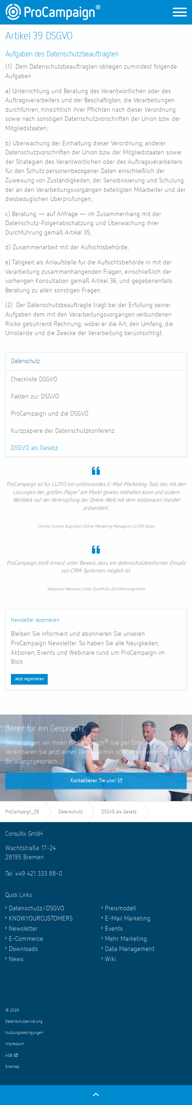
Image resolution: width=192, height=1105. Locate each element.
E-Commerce (26, 939)
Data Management (129, 949)
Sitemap (12, 1067)
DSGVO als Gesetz (34, 448)
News (16, 959)
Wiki (110, 959)
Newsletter (23, 928)
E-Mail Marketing (128, 918)
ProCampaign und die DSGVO (49, 413)
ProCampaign (53, 12)
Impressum (14, 1044)
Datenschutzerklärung (23, 1022)
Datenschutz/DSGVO (36, 908)
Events (114, 928)
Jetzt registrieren (29, 679)
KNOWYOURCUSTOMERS (41, 918)
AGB (11, 1056)
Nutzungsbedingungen (24, 1033)
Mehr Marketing (126, 939)
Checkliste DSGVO (34, 379)
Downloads (23, 949)
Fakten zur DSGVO (35, 396)
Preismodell (120, 908)
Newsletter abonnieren (35, 620)
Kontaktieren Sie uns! (96, 791)
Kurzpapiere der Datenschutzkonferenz (62, 431)
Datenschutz (25, 361)
